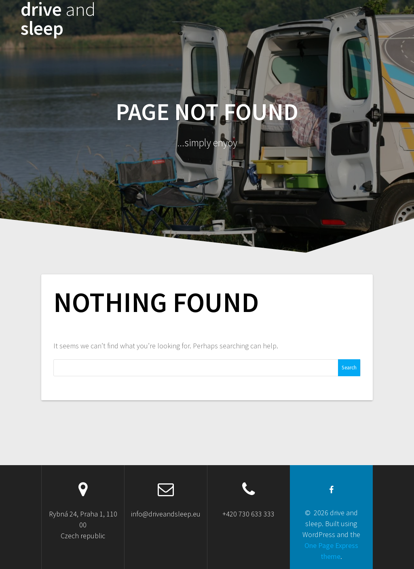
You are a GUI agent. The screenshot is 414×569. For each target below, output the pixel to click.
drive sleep (58, 19)
